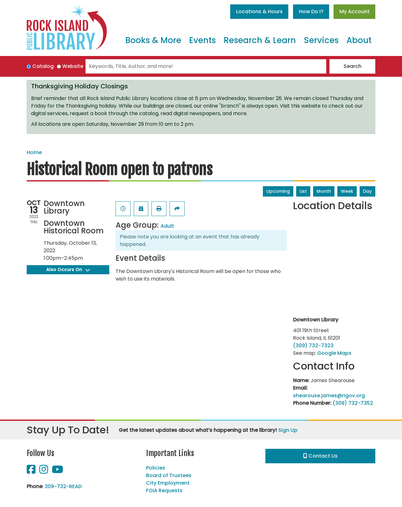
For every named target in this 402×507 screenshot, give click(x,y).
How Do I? (311, 11)
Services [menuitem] (321, 40)
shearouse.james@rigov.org (329, 395)
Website (72, 66)
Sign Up (287, 430)
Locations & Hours (259, 11)
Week (347, 191)
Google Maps (334, 353)
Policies (155, 467)
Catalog (43, 66)
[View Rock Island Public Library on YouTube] (57, 471)
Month (324, 191)
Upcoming (278, 191)
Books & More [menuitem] (153, 40)
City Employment (168, 483)
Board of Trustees (169, 475)
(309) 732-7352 (353, 403)
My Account (355, 11)
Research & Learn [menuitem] (260, 40)
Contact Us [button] (320, 456)
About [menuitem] (359, 40)
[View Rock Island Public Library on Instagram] (44, 471)
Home (34, 152)
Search (352, 66)
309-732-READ (63, 486)
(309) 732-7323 (313, 345)
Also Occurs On (68, 269)
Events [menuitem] (202, 40)
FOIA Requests (164, 490)
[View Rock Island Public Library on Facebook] (32, 471)
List (303, 191)
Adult (167, 226)
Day (367, 191)
